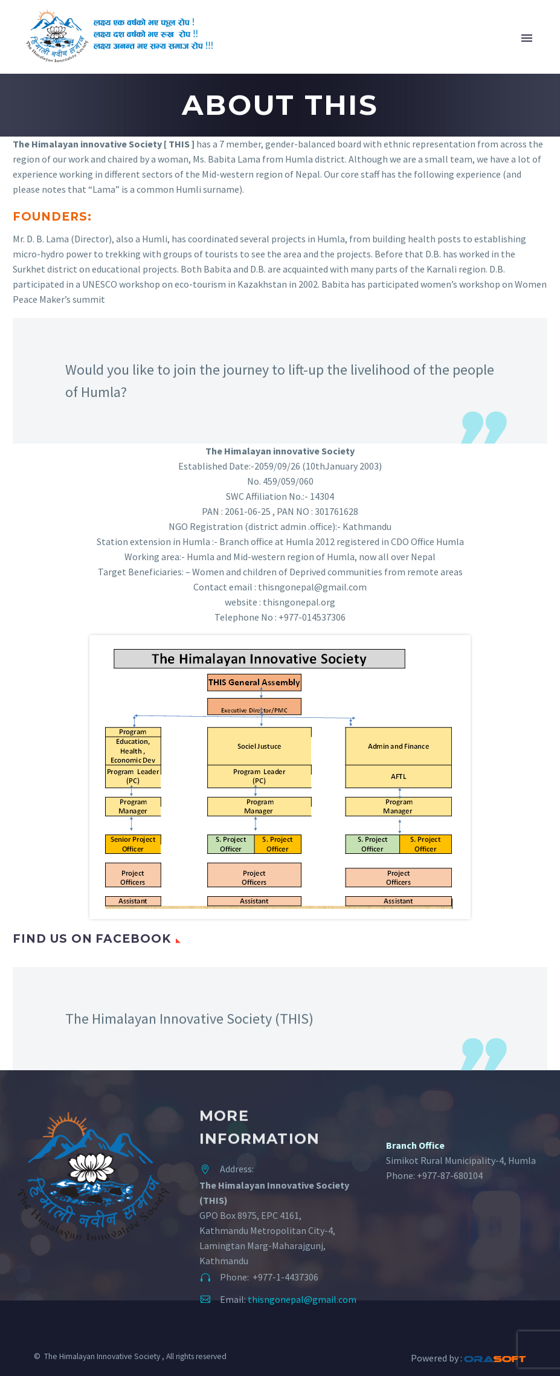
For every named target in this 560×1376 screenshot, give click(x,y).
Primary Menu (526, 38)
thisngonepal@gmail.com (302, 1299)
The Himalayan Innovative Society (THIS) (189, 1018)
